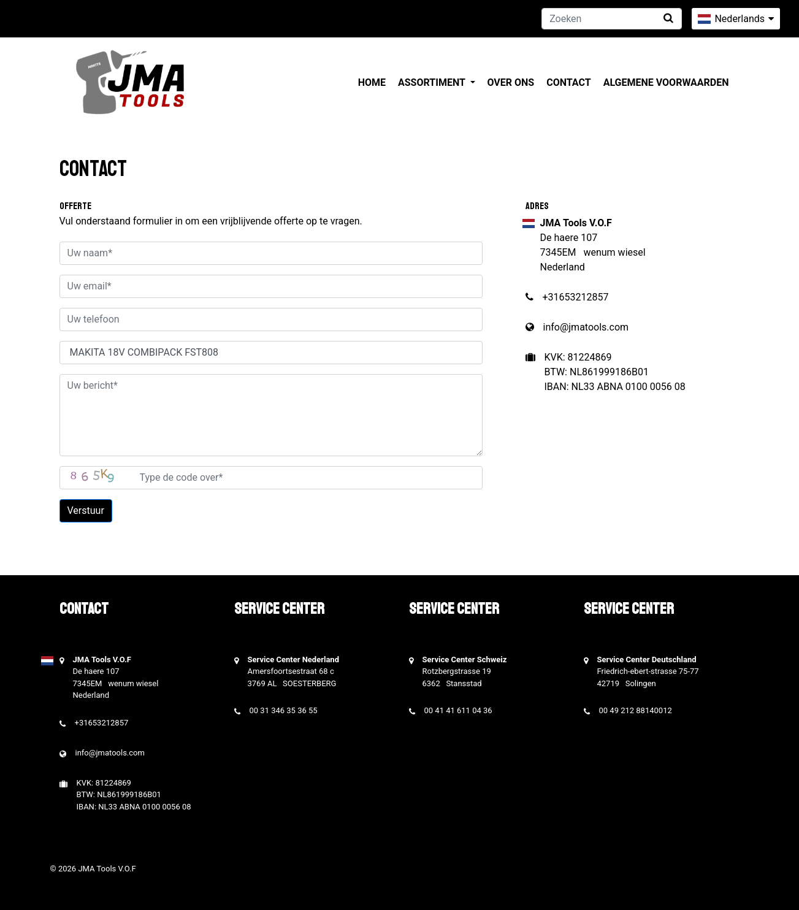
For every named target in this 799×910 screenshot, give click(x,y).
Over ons (511, 82)
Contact (568, 82)
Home (372, 82)
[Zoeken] (611, 18)
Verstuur (85, 510)
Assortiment (432, 82)
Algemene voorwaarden (666, 82)
